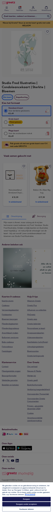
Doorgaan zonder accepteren (26, 504)
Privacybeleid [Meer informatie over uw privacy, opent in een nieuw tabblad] (30, 494)
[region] (26, 497)
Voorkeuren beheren (26, 509)
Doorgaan (26, 499)
